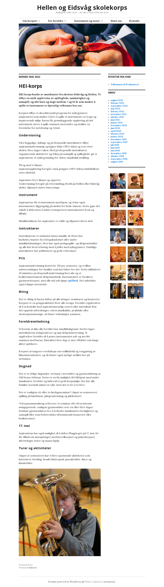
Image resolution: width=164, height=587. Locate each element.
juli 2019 (115, 145)
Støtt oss (116, 20)
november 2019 (118, 139)
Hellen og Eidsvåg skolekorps (82, 7)
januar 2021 (117, 122)
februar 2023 (117, 103)
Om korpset (29, 20)
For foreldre (55, 20)
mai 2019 (115, 150)
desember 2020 (119, 125)
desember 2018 (118, 153)
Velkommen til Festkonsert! (125, 84)
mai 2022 (115, 108)
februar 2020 (117, 134)
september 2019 (119, 142)
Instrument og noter (87, 20)
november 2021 (118, 114)
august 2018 (117, 161)
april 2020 (116, 131)
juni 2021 (115, 120)
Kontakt (134, 20)
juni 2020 (115, 128)
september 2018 (119, 159)
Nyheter (33, 567)
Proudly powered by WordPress (64, 581)
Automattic (109, 581)
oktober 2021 (117, 117)
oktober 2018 (117, 156)
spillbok (73, 280)
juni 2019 (115, 147)
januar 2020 (117, 136)
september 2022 (119, 106)
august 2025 (117, 100)
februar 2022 (117, 111)
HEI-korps (30, 86)
